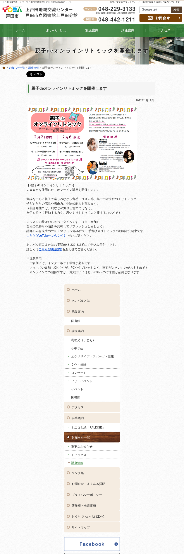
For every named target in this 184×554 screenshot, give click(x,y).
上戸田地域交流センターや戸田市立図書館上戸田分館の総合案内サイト (37, 2)
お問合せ (160, 18)
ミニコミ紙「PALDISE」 (161, 218)
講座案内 (151, 118)
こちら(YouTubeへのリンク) (21, 235)
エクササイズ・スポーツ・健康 (159, 145)
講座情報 (150, 254)
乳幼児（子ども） (156, 127)
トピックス (152, 245)
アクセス (151, 198)
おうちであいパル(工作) (161, 307)
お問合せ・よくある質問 (162, 274)
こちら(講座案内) (26, 249)
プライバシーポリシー (160, 285)
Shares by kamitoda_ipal (159, 396)
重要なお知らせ (155, 237)
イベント (150, 180)
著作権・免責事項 (157, 296)
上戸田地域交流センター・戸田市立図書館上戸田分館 (134, 544)
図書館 (149, 108)
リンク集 (151, 264)
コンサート (152, 163)
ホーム (149, 77)
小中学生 (150, 135)
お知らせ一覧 (154, 228)
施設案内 (151, 98)
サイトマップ (154, 318)
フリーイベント (155, 171)
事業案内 (151, 209)
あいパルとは (154, 88)
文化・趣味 (152, 155)
